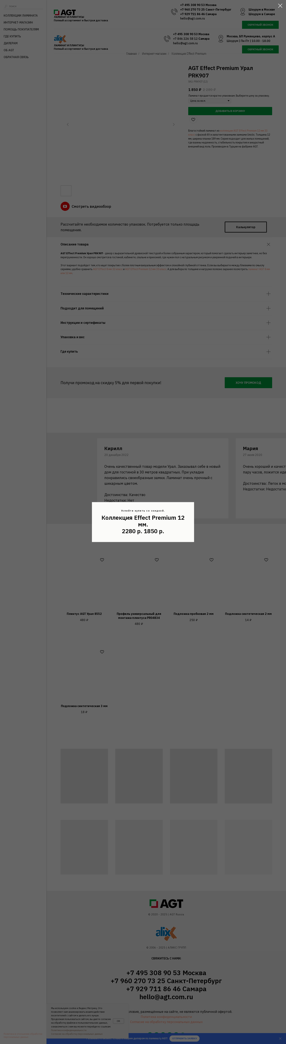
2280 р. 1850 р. (143, 531)
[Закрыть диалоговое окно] (280, 6)
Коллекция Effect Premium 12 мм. (143, 521)
